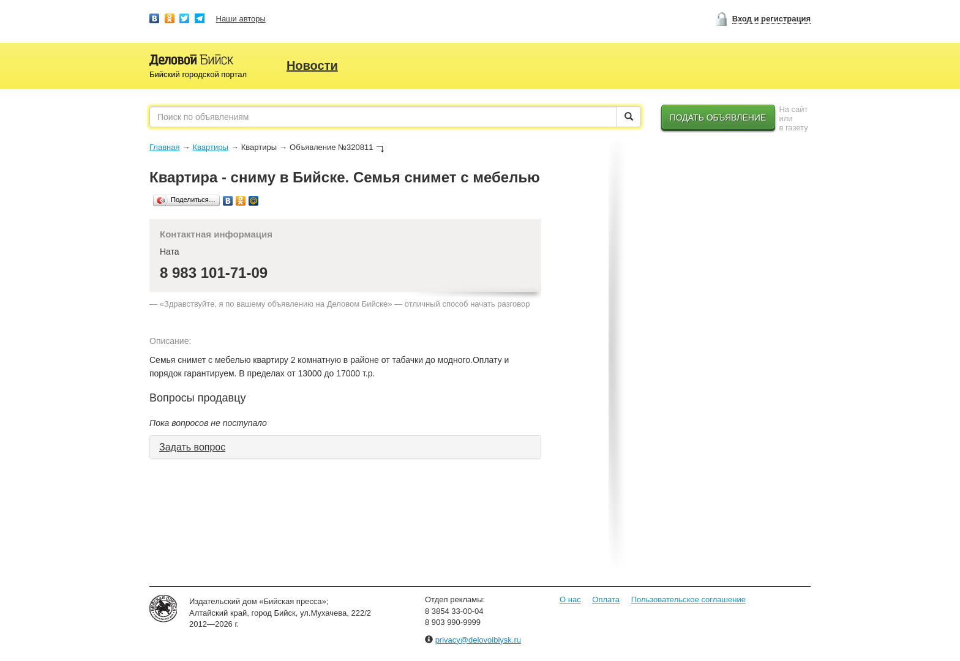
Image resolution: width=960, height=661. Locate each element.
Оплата (606, 599)
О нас (570, 599)
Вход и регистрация (771, 18)
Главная (164, 147)
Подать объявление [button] (718, 117)
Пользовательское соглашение (688, 599)
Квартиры (210, 147)
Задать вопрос (192, 447)
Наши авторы (241, 18)
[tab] (345, 447)
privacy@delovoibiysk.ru (478, 639)
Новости (312, 65)
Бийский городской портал (198, 74)
